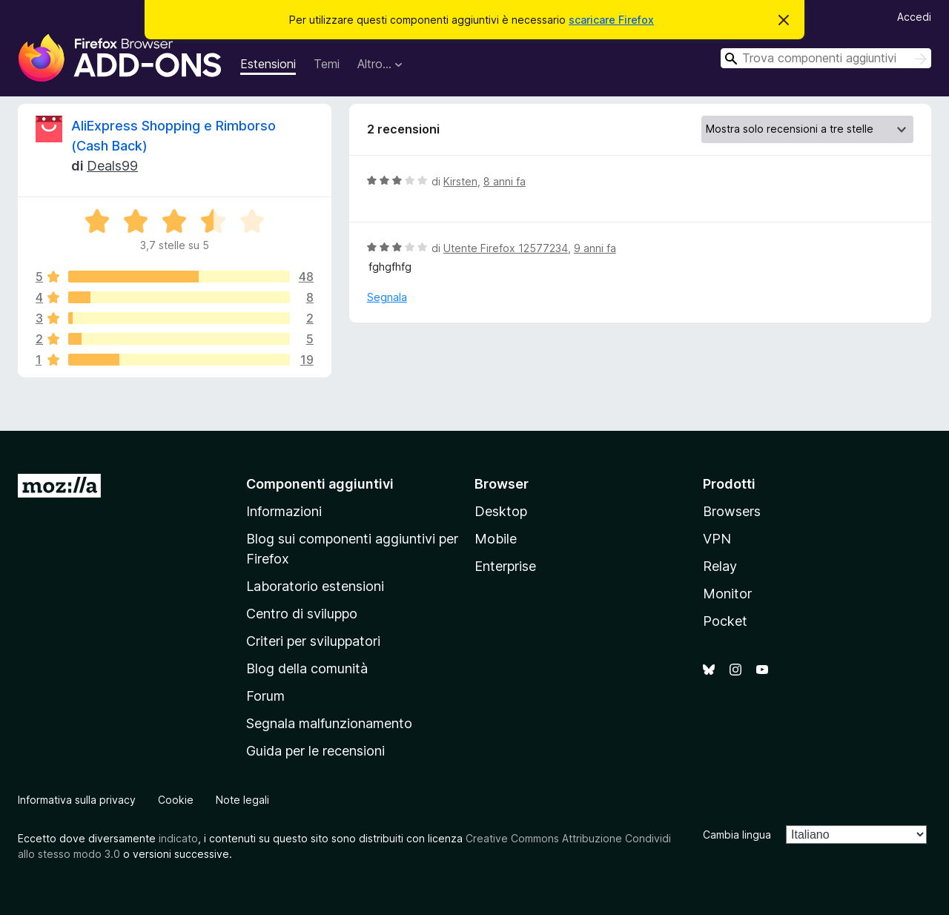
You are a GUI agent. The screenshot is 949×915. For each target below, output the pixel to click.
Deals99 (112, 166)
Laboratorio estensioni (315, 586)
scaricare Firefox (611, 19)
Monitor (727, 593)
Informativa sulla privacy (77, 799)
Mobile (495, 538)
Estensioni (268, 63)
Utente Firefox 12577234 (505, 248)
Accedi (914, 16)
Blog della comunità (307, 668)
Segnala (387, 297)
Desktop (500, 511)
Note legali (242, 799)
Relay (720, 566)
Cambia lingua (737, 834)
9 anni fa (595, 248)
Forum (265, 696)
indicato (178, 838)
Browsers (732, 511)
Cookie (176, 799)
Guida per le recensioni (315, 751)
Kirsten (460, 181)
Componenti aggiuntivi (320, 484)
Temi (327, 63)
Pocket (725, 621)
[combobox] (826, 58)
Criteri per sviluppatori (313, 641)
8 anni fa (504, 181)
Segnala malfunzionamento (329, 723)
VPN (717, 538)
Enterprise (505, 566)
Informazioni (284, 511)
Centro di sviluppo (301, 613)
